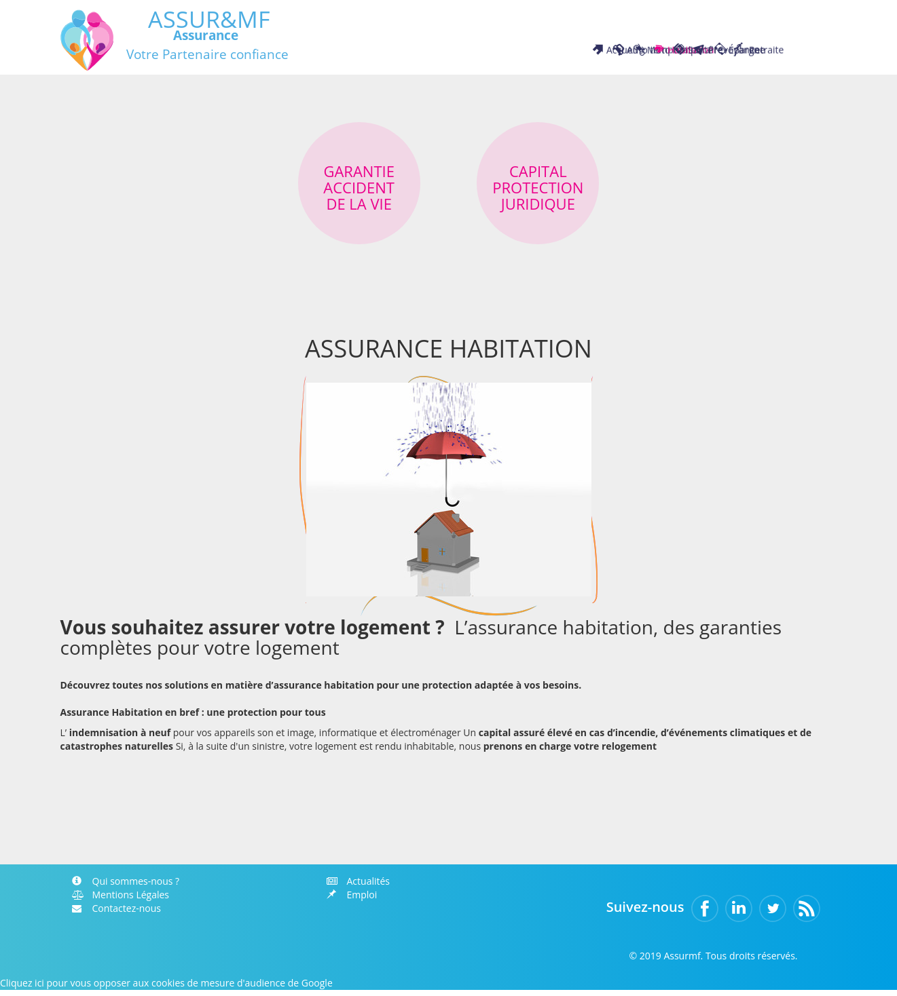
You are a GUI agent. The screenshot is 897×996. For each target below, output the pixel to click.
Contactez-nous (117, 914)
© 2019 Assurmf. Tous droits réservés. (713, 961)
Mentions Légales (121, 900)
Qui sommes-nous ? (126, 887)
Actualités (358, 887)
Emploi (352, 900)
